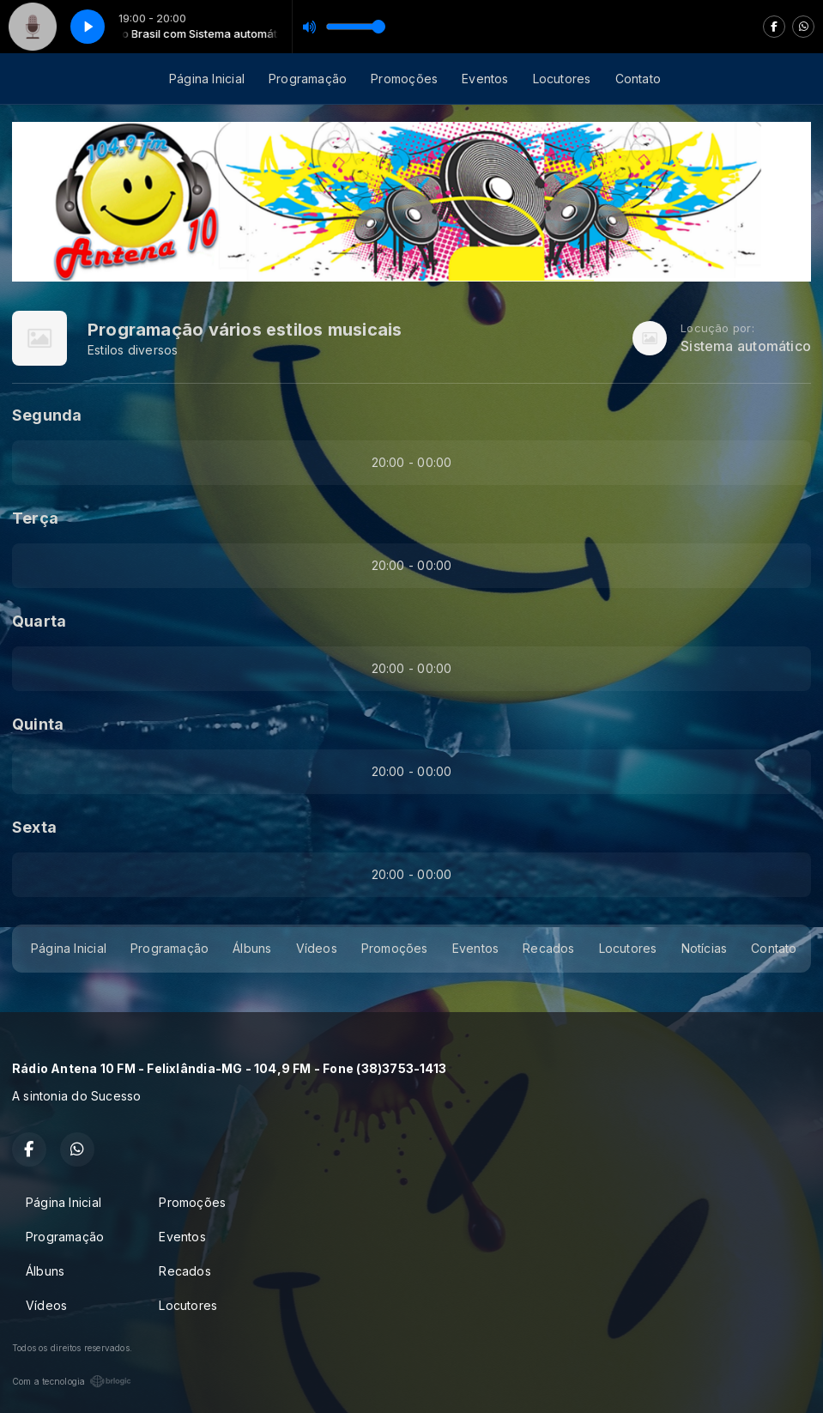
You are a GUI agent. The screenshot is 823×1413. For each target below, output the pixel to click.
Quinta (38, 724)
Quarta (39, 621)
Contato (638, 78)
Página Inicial (207, 78)
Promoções (404, 78)
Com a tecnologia (71, 1381)
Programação (308, 78)
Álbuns (252, 948)
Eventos (485, 78)
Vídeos (316, 948)
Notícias (704, 948)
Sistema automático (746, 346)
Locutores (562, 78)
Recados (548, 948)
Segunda (47, 415)
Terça (35, 518)
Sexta (34, 827)
